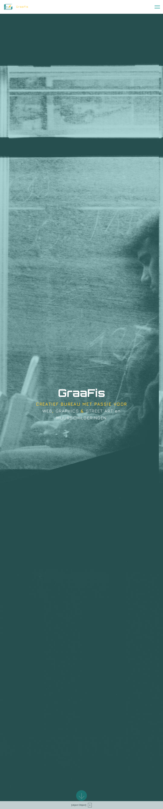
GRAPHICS (67, 411)
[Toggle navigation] (157, 7)
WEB (47, 411)
